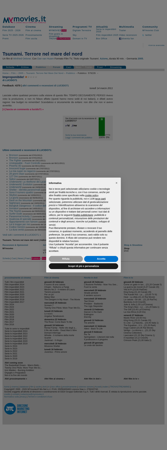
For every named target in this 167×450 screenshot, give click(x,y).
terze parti (100, 198)
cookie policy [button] (91, 195)
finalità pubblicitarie (83, 215)
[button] (116, 183)
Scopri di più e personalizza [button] (83, 266)
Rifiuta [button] (66, 258)
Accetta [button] (101, 258)
